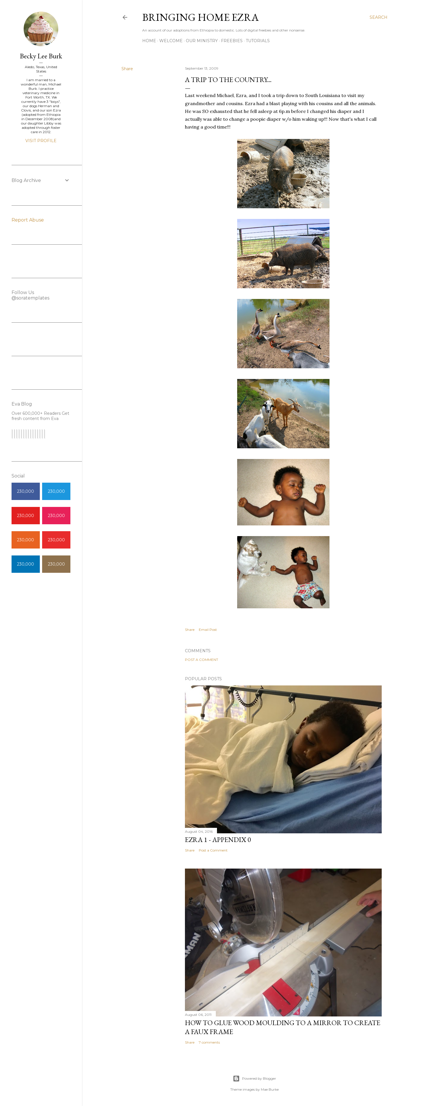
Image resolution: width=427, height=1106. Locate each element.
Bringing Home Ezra (200, 17)
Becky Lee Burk (41, 55)
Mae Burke (270, 1089)
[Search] (378, 17)
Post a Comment (201, 659)
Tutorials (258, 40)
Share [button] (127, 68)
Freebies (232, 40)
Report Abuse (28, 220)
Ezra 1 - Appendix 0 (218, 839)
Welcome (171, 40)
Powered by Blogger (254, 1078)
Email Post (208, 629)
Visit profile (41, 140)
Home (149, 40)
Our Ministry (202, 40)
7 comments (209, 1042)
